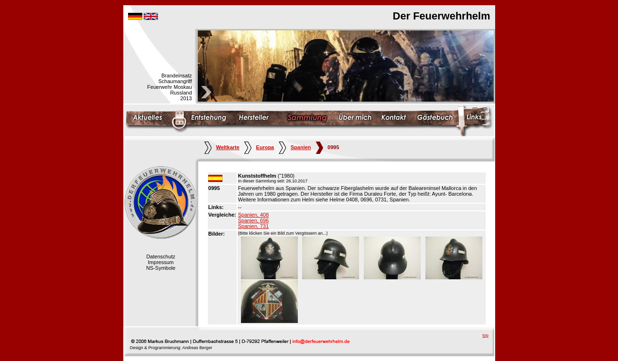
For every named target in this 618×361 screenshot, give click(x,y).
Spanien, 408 (253, 215)
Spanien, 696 (253, 220)
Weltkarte (222, 147)
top (485, 335)
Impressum (161, 262)
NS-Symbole (160, 268)
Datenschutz (160, 256)
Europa (259, 147)
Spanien (295, 147)
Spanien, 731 (253, 226)
